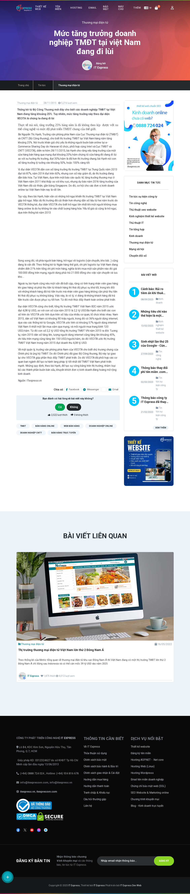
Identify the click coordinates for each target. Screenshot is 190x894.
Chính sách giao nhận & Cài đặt (102, 773)
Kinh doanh (136, 236)
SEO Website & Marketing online (150, 792)
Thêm (138, 11)
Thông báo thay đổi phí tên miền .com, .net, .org (154, 370)
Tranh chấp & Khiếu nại (97, 792)
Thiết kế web (41, 11)
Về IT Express (92, 746)
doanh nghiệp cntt (31, 432)
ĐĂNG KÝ (161, 860)
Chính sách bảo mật (95, 759)
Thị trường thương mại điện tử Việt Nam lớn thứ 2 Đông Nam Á (61, 650)
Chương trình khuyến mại (145, 799)
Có (59, 407)
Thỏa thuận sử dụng (95, 753)
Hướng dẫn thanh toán (96, 786)
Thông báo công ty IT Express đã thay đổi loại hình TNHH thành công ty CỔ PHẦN (154, 400)
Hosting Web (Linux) (143, 766)
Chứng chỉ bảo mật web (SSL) (148, 786)
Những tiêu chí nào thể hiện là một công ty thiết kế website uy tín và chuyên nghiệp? (154, 314)
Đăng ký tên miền (141, 753)
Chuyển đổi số (138, 255)
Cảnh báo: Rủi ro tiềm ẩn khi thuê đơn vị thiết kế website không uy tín (153, 291)
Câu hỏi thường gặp (95, 799)
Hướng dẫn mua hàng (96, 779)
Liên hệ (88, 805)
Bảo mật (105, 11)
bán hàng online (44, 426)
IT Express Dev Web (130, 885)
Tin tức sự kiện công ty (143, 196)
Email (94, 11)
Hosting (79, 11)
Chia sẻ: (59, 389)
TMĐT (23, 426)
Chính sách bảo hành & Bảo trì (101, 766)
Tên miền (60, 11)
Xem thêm (160, 428)
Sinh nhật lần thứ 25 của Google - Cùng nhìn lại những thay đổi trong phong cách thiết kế (154, 344)
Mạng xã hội (136, 249)
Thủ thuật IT (136, 222)
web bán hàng (72, 426)
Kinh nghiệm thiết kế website (146, 216)
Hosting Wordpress (142, 773)
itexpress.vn (27, 791)
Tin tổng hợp (136, 229)
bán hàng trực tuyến (63, 432)
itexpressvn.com (47, 791)
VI (147, 11)
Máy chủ (121, 11)
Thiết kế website (140, 746)
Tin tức (37, 85)
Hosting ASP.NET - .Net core (147, 759)
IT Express (101, 67)
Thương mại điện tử (27, 103)
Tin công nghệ (138, 203)
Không (74, 407)
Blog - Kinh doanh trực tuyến (147, 805)
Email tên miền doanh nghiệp (147, 779)
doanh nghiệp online (101, 426)
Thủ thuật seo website (142, 209)
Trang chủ (21, 85)
